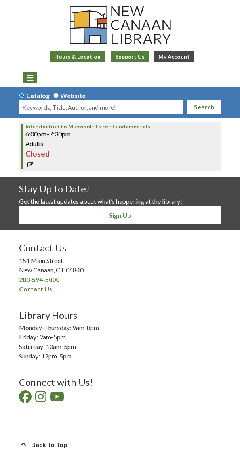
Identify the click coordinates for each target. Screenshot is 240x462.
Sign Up (120, 215)
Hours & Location (77, 56)
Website (73, 95)
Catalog (38, 95)
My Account (174, 56)
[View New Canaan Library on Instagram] (41, 399)
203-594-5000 (39, 279)
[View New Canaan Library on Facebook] (26, 399)
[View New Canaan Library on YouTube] (57, 399)
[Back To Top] (120, 444)
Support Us (130, 56)
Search (204, 107)
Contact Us (35, 289)
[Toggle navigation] (30, 77)
